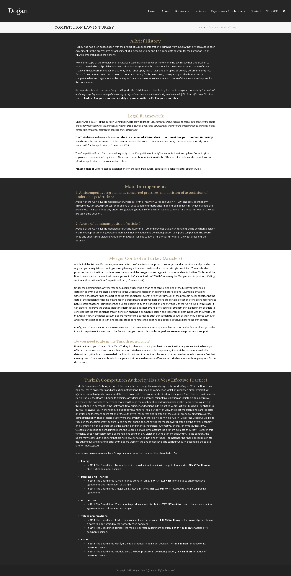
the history (109, 54)
